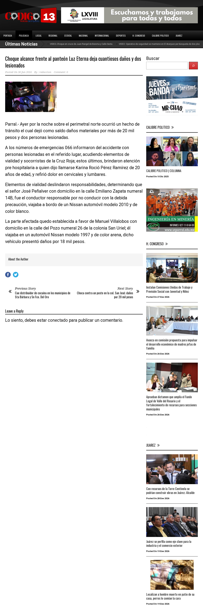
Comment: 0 (61, 72)
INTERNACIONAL (102, 35)
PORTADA (7, 35)
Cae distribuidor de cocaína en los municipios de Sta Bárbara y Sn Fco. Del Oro (42, 295)
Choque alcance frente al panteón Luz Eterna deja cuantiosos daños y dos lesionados (73, 62)
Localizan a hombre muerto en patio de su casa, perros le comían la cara (170, 596)
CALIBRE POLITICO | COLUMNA (163, 170)
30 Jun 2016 (25, 72)
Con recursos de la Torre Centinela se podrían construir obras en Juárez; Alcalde (170, 490)
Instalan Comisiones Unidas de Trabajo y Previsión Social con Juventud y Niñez (169, 289)
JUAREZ (179, 35)
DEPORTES (121, 35)
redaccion (45, 72)
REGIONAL (53, 35)
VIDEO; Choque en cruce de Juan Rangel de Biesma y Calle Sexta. (81, 44)
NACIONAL (83, 35)
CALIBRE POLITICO (160, 35)
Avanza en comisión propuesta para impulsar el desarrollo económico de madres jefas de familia (171, 344)
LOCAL (39, 35)
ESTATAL (68, 35)
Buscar (152, 58)
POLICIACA (24, 35)
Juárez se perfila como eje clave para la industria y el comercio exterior (168, 543)
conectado (58, 320)
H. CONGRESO (138, 35)
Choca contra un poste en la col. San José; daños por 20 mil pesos (105, 295)
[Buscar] (193, 65)
